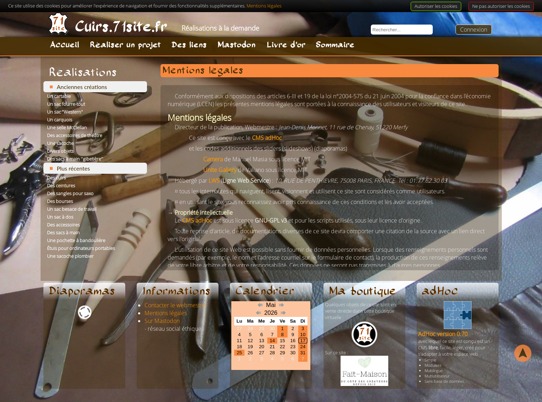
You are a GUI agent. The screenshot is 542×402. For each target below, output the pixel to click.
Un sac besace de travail (71, 209)
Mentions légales (165, 313)
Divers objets (60, 151)
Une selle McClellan (67, 127)
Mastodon (236, 45)
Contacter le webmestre (174, 305)
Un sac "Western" (65, 112)
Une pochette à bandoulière (76, 240)
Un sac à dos (60, 217)
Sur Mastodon (162, 321)
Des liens (189, 45)
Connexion (473, 29)
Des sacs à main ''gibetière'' (75, 159)
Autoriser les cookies (436, 6)
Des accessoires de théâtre (74, 135)
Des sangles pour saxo (70, 193)
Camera (213, 159)
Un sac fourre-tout (66, 104)
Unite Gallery (219, 170)
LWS (214, 180)
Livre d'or (285, 45)
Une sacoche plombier (70, 256)
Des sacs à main (63, 232)
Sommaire (335, 45)
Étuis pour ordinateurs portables (81, 248)
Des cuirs (56, 177)
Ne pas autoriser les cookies (501, 6)
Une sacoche (60, 143)
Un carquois (59, 119)
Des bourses (60, 201)
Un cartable (59, 96)
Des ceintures (61, 185)
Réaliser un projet (125, 45)
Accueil (64, 45)
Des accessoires (63, 224)
